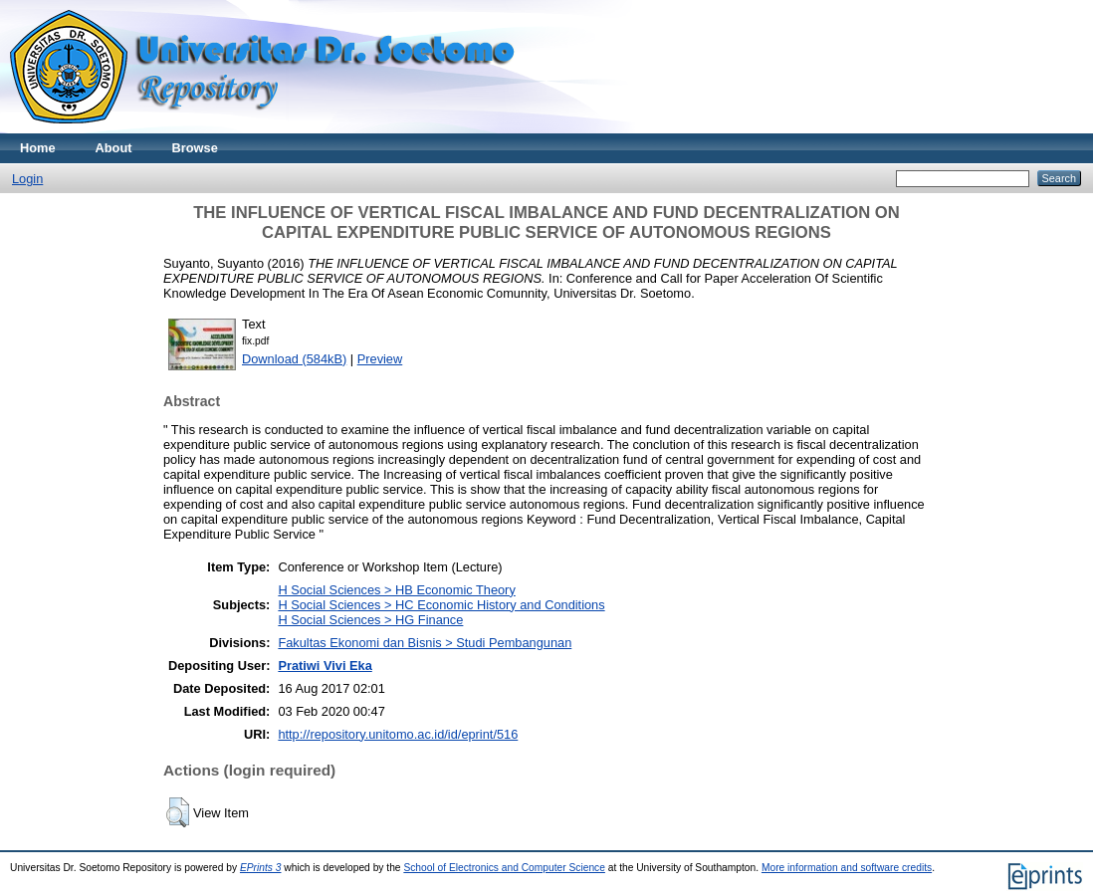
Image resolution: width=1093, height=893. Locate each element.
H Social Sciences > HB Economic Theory (396, 589)
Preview (380, 358)
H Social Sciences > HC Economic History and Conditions (441, 604)
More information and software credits (847, 867)
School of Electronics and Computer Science (504, 867)
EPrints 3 (261, 867)
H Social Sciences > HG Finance (370, 619)
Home (38, 147)
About (114, 147)
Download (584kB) (294, 358)
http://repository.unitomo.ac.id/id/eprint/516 (398, 734)
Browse (195, 147)
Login (27, 178)
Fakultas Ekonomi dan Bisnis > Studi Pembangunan (424, 642)
